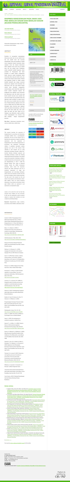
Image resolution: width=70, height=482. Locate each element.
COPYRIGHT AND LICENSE (55, 40)
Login (37, 9)
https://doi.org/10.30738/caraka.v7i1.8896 (13, 311)
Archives (18, 9)
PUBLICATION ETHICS (54, 31)
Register (31, 9)
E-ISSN (51, 64)
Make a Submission (55, 242)
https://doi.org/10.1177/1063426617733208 (14, 361)
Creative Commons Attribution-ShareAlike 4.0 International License (36, 123)
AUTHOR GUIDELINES (54, 50)
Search (62, 9)
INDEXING (52, 47)
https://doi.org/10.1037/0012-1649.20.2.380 (14, 234)
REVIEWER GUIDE (53, 28)
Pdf (31, 54)
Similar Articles (9, 386)
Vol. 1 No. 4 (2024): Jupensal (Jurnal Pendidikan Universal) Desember (22, 14)
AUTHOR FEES (53, 56)
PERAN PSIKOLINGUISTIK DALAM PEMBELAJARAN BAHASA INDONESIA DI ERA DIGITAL (56, 189)
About (24, 9)
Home (6, 9)
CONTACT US (53, 59)
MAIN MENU (53, 14)
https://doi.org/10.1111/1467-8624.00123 (14, 287)
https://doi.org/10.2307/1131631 (12, 277)
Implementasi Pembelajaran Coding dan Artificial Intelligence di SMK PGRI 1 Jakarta (24, 434)
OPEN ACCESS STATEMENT (55, 37)
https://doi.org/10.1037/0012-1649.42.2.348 (14, 328)
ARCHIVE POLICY (53, 53)
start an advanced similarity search (17, 443)
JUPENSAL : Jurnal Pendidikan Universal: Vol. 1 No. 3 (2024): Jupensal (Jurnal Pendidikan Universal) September (24, 392)
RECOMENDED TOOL (54, 109)
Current (11, 9)
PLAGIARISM (52, 44)
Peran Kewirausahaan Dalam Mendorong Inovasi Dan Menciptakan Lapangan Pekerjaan (57, 195)
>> (10, 440)
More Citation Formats (36, 85)
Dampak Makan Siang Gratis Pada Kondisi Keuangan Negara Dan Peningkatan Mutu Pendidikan (56, 170)
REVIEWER (52, 25)
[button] (32, 129)
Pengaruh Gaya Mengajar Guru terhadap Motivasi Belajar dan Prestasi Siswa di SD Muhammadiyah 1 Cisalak (57, 176)
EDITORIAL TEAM (53, 21)
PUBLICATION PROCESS (55, 34)
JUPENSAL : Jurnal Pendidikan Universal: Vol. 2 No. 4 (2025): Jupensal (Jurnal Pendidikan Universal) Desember (25, 422)
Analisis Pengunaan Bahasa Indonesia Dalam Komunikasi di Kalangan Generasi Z (57, 183)
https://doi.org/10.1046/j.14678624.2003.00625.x (15, 239)
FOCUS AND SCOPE (54, 18)
